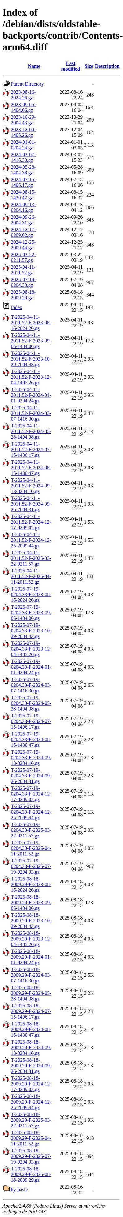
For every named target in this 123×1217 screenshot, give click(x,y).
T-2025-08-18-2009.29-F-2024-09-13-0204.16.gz (31, 1047)
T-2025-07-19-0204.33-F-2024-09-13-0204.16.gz (31, 757)
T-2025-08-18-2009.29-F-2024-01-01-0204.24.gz (31, 957)
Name (34, 66)
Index (16, 307)
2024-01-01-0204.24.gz (23, 144)
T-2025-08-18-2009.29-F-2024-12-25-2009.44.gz (31, 1102)
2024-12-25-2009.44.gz (23, 244)
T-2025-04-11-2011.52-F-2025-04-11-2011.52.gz (31, 576)
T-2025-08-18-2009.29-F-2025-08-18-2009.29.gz (31, 1174)
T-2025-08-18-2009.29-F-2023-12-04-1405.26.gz (31, 938)
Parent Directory (27, 84)
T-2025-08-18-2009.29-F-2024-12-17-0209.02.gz (31, 1083)
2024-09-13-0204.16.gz (23, 207)
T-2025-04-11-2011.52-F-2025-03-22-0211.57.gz (31, 558)
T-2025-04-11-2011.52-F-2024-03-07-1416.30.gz (31, 413)
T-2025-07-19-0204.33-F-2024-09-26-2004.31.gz (31, 775)
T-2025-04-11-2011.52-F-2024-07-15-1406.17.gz (31, 449)
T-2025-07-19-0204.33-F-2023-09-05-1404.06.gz (31, 612)
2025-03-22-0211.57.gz (23, 257)
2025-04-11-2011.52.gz (23, 269)
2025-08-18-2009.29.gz (23, 294)
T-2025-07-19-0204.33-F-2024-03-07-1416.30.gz (31, 685)
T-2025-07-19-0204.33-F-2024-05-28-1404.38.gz (31, 703)
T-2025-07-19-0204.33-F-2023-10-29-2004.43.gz (31, 630)
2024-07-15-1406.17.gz (23, 182)
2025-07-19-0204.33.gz (23, 282)
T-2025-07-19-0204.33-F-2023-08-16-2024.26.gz (31, 594)
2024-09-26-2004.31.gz (23, 219)
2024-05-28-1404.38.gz (23, 169)
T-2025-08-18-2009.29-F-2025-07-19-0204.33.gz (31, 1156)
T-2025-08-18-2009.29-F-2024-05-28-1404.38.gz (31, 993)
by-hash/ (19, 1189)
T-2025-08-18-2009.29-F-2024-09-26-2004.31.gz (31, 1065)
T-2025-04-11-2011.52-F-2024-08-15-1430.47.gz (31, 467)
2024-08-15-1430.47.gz (23, 194)
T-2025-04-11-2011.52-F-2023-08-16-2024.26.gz (31, 322)
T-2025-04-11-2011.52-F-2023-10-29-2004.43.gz (31, 359)
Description (107, 66)
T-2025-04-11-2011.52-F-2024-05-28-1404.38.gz (31, 431)
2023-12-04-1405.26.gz (23, 132)
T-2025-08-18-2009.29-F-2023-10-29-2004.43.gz (31, 920)
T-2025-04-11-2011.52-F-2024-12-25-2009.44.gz (31, 540)
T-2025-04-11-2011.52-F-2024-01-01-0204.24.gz (31, 395)
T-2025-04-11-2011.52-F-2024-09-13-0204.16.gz (31, 485)
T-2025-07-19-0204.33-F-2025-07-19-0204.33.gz (31, 866)
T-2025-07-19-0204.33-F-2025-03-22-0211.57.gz (31, 830)
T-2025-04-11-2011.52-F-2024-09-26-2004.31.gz (31, 504)
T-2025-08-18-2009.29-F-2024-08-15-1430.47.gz (31, 1029)
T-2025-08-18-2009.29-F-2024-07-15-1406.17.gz (31, 1011)
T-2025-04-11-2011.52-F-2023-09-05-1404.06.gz (31, 340)
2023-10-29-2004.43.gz (23, 119)
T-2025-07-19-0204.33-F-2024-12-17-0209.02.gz (31, 794)
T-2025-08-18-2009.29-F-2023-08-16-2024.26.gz (31, 884)
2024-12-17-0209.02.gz (23, 232)
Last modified (70, 66)
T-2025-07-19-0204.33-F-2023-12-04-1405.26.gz (31, 649)
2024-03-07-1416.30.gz (23, 157)
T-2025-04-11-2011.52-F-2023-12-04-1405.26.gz (31, 377)
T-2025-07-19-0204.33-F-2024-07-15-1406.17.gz (31, 721)
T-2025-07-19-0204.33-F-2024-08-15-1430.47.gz (31, 739)
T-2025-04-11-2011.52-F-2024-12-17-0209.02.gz (31, 522)
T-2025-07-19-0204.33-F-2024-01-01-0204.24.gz (31, 667)
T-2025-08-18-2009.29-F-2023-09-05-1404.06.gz (31, 902)
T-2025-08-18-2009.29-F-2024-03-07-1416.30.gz (31, 975)
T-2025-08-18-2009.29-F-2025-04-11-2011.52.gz (31, 1138)
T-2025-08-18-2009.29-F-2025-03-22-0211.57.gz (31, 1120)
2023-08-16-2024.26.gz (23, 94)
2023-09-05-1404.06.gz (23, 107)
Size (88, 66)
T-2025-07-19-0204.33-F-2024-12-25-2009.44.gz (31, 812)
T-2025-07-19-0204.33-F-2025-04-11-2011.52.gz (31, 848)
